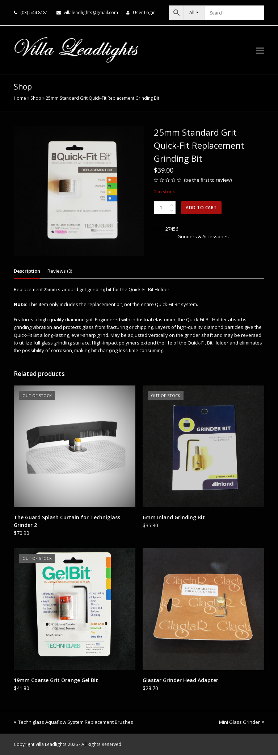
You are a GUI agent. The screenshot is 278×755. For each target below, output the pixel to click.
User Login (144, 12)
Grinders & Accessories (203, 236)
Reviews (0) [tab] (59, 271)
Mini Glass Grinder (241, 722)
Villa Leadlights (51, 744)
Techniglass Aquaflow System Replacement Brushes (73, 722)
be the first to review (208, 180)
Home (20, 98)
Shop (35, 98)
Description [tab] (27, 271)
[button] (260, 50)
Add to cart (201, 208)
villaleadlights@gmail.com (91, 12)
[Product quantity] (161, 207)
